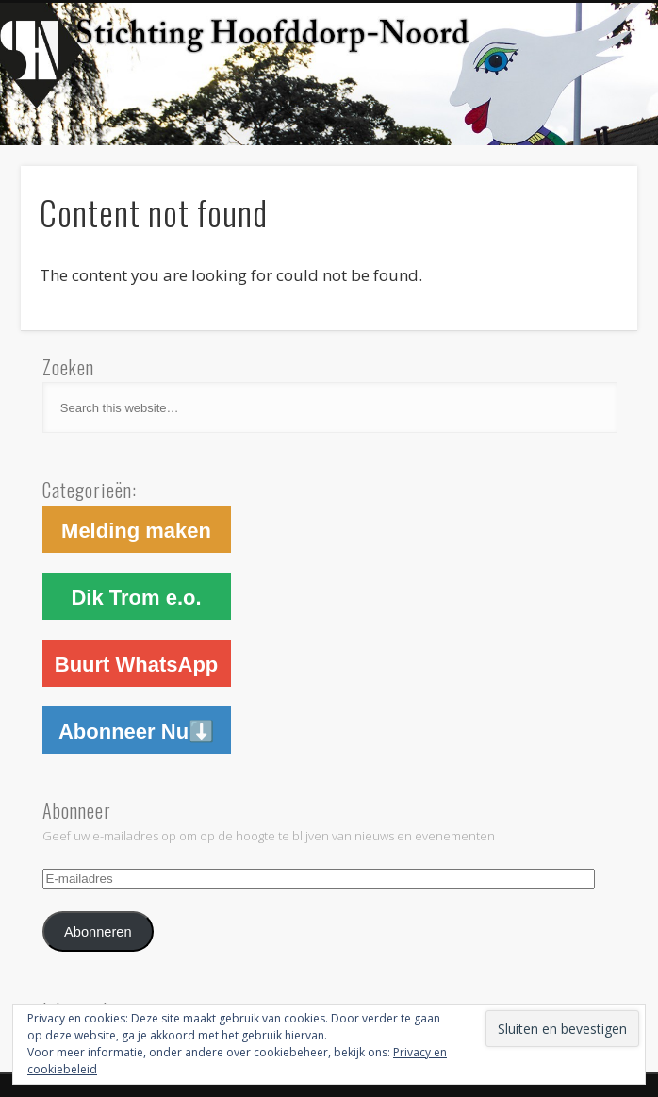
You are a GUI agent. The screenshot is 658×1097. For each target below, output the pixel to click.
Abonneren (98, 931)
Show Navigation (547, 169)
